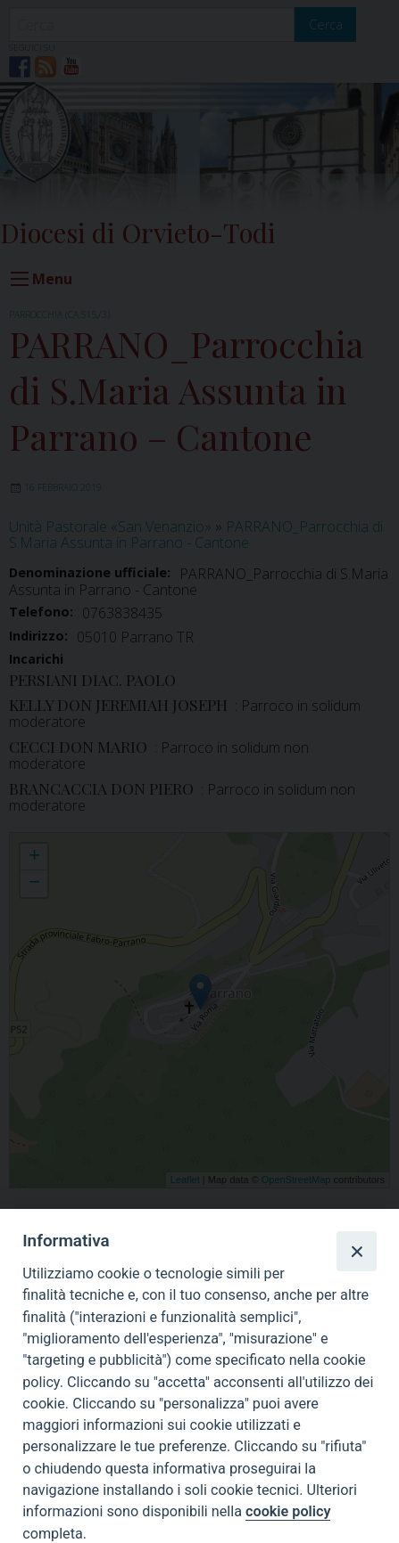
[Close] (356, 1250)
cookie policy (287, 1511)
